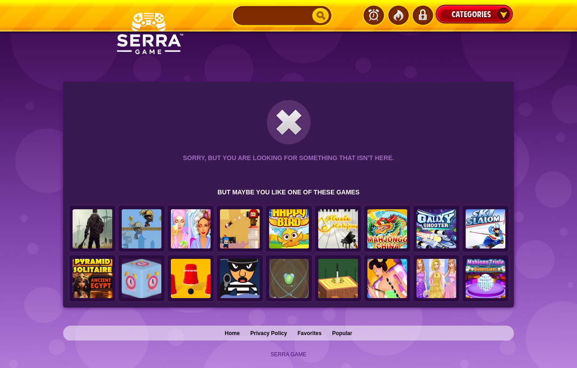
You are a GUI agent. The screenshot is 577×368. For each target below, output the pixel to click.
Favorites (309, 333)
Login (422, 15)
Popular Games (398, 15)
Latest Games (373, 15)
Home (232, 333)
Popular (342, 333)
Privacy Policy (268, 333)
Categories (474, 14)
